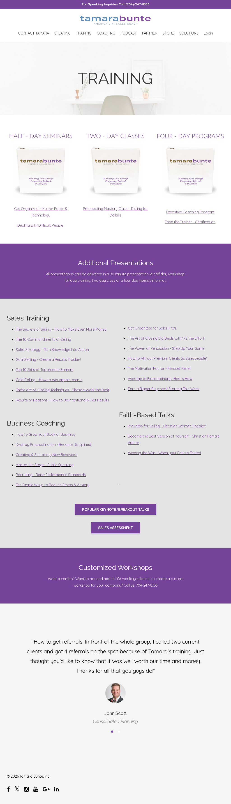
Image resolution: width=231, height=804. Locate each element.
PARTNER (149, 33)
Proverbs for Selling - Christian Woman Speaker (167, 426)
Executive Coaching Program (190, 212)
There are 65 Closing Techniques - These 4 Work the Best (62, 390)
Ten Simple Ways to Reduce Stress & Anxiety (52, 485)
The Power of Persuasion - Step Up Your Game (166, 348)
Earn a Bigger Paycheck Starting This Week (163, 389)
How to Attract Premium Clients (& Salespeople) (167, 358)
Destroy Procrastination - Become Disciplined (53, 444)
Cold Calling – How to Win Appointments (49, 380)
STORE (168, 33)
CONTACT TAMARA (33, 33)
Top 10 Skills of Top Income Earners (44, 369)
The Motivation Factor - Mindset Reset (159, 368)
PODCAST (128, 33)
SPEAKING (62, 33)
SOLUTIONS (189, 33)
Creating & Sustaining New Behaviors (46, 454)
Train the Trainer (178, 222)
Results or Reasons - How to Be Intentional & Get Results (62, 400)
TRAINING (83, 33)
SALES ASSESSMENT (115, 527)
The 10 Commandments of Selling (43, 339)
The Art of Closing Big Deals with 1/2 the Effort (166, 338)
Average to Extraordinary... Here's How (160, 378)
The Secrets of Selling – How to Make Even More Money (61, 329)
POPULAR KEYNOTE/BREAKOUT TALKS (115, 509)
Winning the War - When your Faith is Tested (164, 453)
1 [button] (112, 731)
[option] (115, 677)
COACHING (106, 33)
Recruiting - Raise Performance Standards (51, 474)
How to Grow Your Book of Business (45, 434)
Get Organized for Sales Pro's (152, 328)
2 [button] (119, 731)
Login (208, 33)
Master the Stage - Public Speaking (45, 465)
